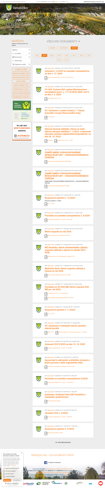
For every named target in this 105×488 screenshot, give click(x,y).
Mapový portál (21, 81)
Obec (15, 50)
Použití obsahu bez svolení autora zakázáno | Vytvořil (50, 474)
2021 (74, 55)
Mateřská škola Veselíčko (21, 97)
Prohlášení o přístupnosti (42, 472)
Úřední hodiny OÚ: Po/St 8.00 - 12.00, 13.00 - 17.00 (94, 1)
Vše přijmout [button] (7, 480)
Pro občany (16, 53)
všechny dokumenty (62, 41)
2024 (51, 55)
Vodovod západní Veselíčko (21, 93)
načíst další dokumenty (64, 442)
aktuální (52, 48)
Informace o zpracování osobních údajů (59, 472)
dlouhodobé (63, 48)
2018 (59, 60)
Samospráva (17, 57)
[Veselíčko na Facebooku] (1, 1)
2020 (81, 55)
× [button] (21, 452)
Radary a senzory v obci (21, 85)
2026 (37, 55)
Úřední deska (17, 61)
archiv (74, 48)
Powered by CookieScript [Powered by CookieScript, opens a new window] (12, 485)
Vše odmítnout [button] (17, 480)
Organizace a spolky (19, 64)
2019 (89, 55)
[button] (12, 483)
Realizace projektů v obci (21, 77)
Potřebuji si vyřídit (21, 69)
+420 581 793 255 (67, 469)
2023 (59, 55)
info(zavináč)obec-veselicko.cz (54, 469)
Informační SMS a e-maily (21, 89)
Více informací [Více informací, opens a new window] (13, 465)
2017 (66, 60)
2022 (66, 55)
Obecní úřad (51, 68)
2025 (44, 55)
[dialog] (12, 469)
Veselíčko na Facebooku (52, 462)
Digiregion (66, 474)
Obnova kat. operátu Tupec (21, 73)
